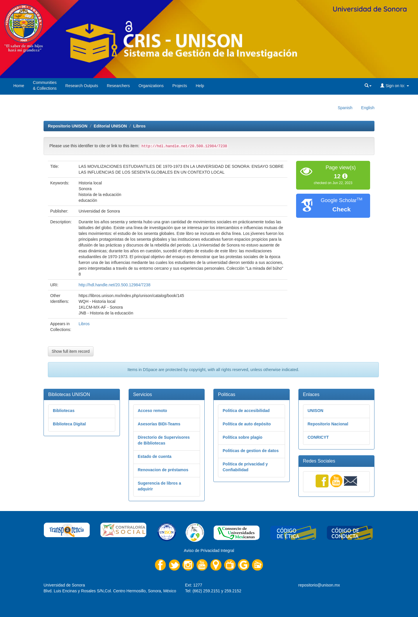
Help (200, 85)
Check (341, 209)
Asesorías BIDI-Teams (159, 424)
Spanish (345, 107)
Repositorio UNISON (67, 126)
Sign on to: (394, 85)
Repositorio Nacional (328, 424)
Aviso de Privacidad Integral (209, 550)
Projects (179, 85)
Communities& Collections (45, 85)
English (367, 107)
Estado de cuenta (155, 456)
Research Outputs (81, 85)
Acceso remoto (152, 410)
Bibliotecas (64, 410)
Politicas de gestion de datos (251, 450)
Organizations (150, 85)
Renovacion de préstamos (163, 469)
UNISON (315, 410)
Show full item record (71, 351)
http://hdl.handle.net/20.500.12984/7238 (115, 285)
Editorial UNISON (110, 126)
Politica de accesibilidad (246, 410)
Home (18, 85)
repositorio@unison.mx (319, 585)
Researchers (118, 85)
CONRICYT (318, 437)
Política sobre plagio (242, 437)
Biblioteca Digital (69, 424)
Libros (139, 126)
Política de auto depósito (247, 424)
